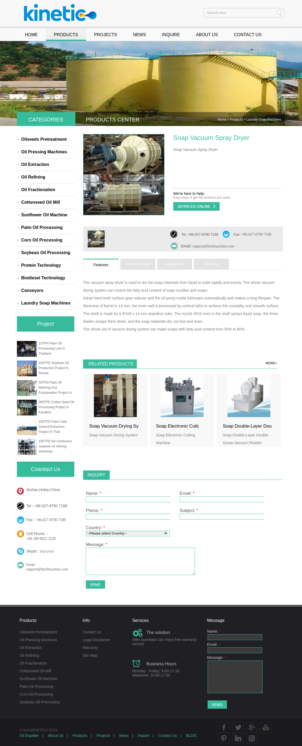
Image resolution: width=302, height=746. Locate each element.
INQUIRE (171, 34)
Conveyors (32, 290)
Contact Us (92, 632)
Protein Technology (41, 265)
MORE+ (271, 363)
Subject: (189, 510)
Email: (187, 493)
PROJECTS (105, 34)
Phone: (94, 510)
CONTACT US (248, 34)
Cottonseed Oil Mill (40, 202)
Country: (95, 527)
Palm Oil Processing (42, 227)
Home (222, 119)
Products (237, 119)
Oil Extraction (35, 164)
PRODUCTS (66, 34)
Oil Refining (33, 177)
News (123, 735)
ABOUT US (207, 34)
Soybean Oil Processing (45, 252)
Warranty (90, 647)
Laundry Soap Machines (46, 303)
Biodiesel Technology (43, 278)
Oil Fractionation (38, 189)
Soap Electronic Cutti (177, 426)
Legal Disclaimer (96, 640)
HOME (31, 34)
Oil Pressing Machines (44, 152)
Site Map (90, 655)
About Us (56, 735)
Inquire (143, 735)
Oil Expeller (29, 735)
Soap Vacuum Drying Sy (114, 426)
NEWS (139, 34)
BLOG (191, 735)
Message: (96, 544)
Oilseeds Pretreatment (44, 139)
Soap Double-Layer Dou (247, 426)
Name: (93, 493)
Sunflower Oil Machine (44, 215)
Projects (103, 735)
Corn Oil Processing (41, 240)
